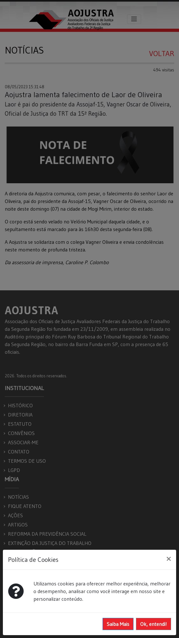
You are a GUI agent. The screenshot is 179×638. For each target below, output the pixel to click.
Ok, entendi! (153, 624)
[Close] (168, 559)
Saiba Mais (118, 624)
